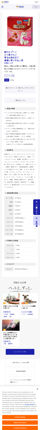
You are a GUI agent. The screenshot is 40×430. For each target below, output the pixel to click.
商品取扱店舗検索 (20, 371)
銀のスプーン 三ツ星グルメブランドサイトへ (20, 89)
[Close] (37, 393)
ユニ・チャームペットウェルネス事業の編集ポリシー (20, 381)
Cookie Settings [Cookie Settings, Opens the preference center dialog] (20, 421)
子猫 (12, 75)
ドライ (7, 75)
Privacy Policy (29, 409)
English (36, 6)
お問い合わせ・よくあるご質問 (21, 362)
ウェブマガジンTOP (20, 352)
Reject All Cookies (20, 427)
